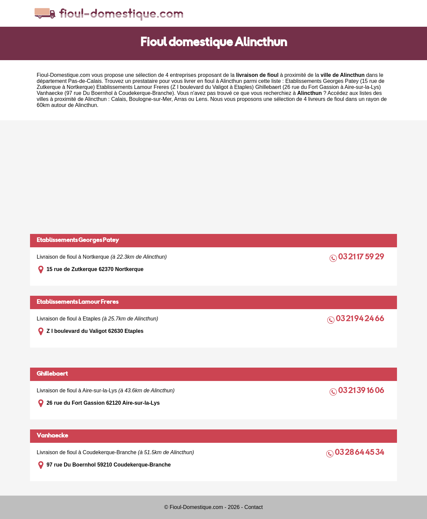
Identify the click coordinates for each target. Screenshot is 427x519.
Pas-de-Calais (84, 81)
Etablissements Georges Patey (78, 240)
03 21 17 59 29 (361, 257)
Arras (180, 99)
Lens (201, 99)
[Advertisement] (213, 177)
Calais (118, 99)
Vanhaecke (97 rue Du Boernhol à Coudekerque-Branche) (105, 93)
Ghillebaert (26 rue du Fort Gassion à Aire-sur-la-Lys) (318, 87)
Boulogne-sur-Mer (150, 99)
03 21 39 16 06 (361, 391)
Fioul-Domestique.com (63, 75)
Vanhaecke (52, 436)
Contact (254, 507)
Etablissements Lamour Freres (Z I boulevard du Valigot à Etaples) (175, 87)
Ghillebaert (52, 374)
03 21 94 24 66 (360, 319)
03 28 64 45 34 (360, 453)
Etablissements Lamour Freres (77, 302)
